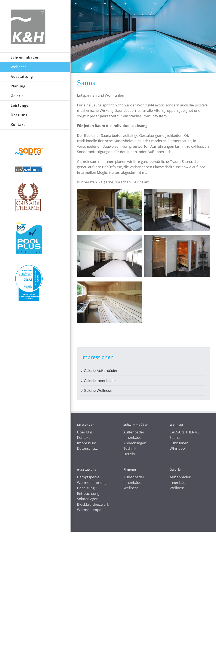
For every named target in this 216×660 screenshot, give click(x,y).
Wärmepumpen (90, 509)
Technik (129, 448)
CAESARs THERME (185, 432)
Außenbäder (133, 432)
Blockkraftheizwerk (93, 504)
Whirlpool (178, 448)
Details (129, 453)
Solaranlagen (87, 498)
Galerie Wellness (98, 390)
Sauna (175, 437)
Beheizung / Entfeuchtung (88, 490)
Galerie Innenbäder (100, 380)
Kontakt (83, 437)
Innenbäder (133, 437)
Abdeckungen (134, 442)
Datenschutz (87, 448)
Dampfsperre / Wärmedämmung (92, 479)
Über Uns (85, 432)
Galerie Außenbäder (101, 370)
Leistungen (85, 425)
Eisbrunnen (179, 442)
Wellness (130, 487)
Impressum (86, 442)
